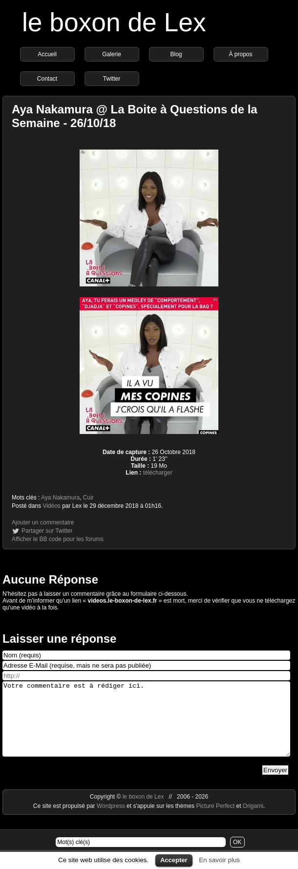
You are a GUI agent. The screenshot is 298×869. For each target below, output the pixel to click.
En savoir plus (219, 860)
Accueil (47, 54)
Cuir (88, 497)
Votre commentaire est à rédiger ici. (146, 726)
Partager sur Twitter (46, 530)
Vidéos (51, 505)
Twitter (111, 78)
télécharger (157, 472)
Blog (176, 54)
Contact (47, 78)
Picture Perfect (215, 820)
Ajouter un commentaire (43, 522)
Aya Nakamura (60, 497)
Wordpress (112, 820)
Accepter (174, 860)
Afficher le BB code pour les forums (58, 539)
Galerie (111, 54)
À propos (240, 54)
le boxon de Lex (114, 22)
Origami (253, 820)
